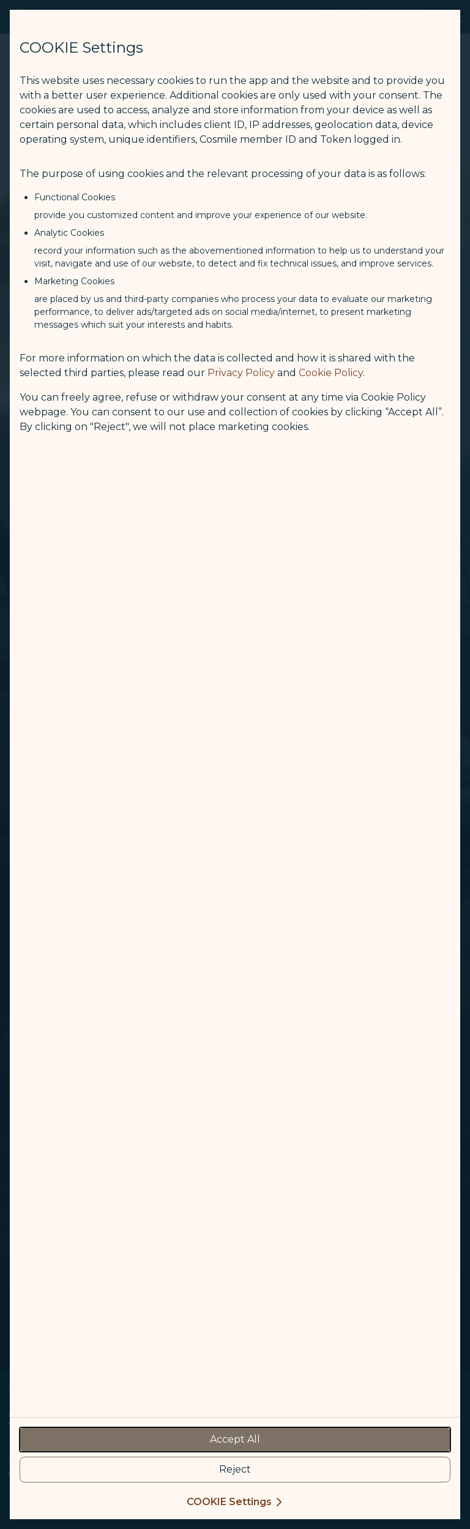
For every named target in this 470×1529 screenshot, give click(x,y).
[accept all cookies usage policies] (235, 1439)
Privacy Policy (241, 373)
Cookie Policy (331, 373)
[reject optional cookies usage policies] (235, 1469)
